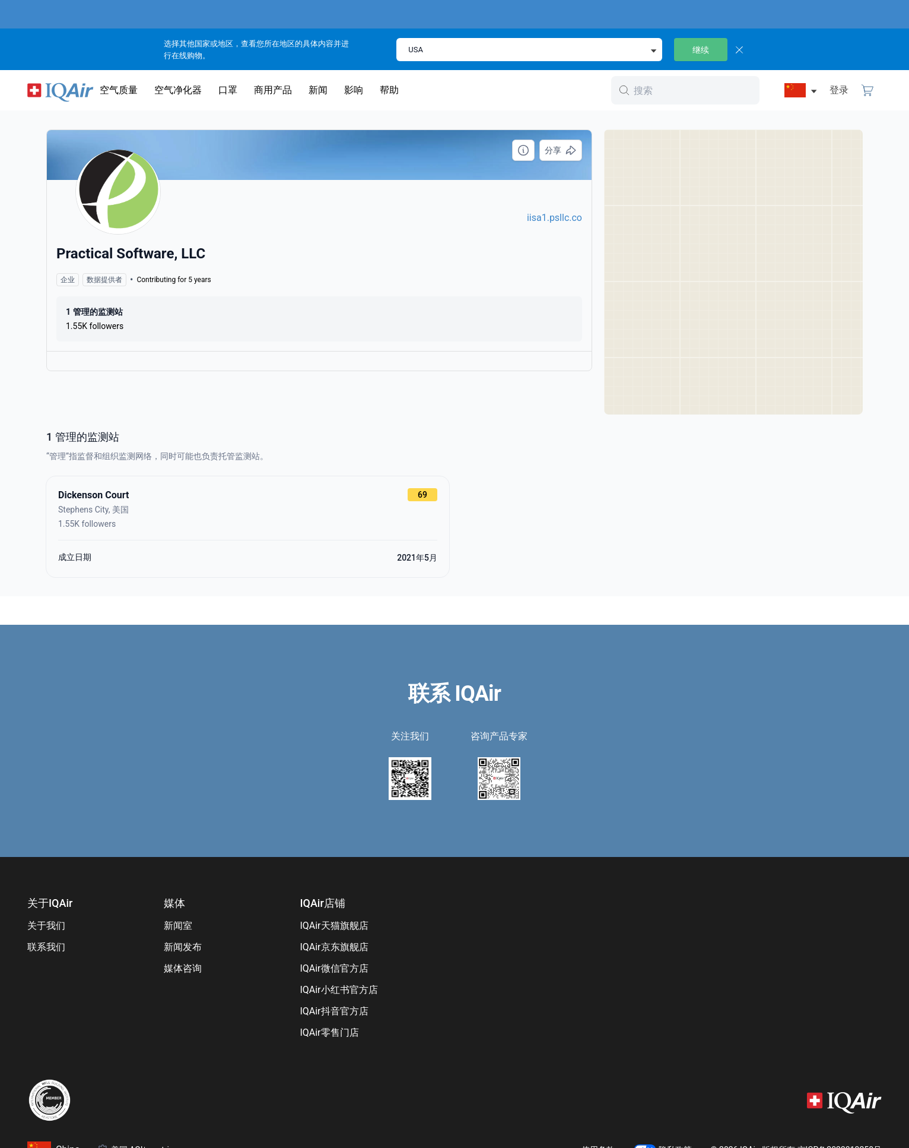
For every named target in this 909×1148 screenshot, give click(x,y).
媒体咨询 (183, 968)
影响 (353, 90)
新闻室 (178, 925)
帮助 (389, 90)
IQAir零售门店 (329, 1032)
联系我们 (46, 947)
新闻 (318, 90)
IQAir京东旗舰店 (334, 947)
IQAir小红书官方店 (338, 989)
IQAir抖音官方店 (334, 1011)
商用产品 (273, 90)
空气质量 (119, 90)
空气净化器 (178, 90)
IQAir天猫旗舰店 (334, 925)
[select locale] (529, 49)
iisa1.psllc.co (554, 217)
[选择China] (795, 90)
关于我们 (46, 925)
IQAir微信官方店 (334, 968)
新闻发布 (183, 947)
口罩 (227, 90)
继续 (700, 50)
